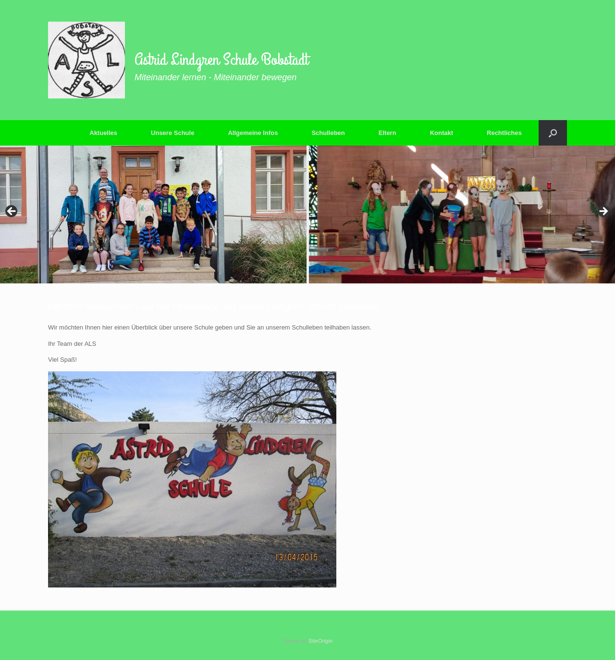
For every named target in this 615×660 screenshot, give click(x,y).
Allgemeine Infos (253, 132)
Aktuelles (103, 132)
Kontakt (441, 132)
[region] (307, 214)
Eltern (387, 132)
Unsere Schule (172, 132)
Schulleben (327, 132)
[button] (553, 133)
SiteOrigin (320, 641)
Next (603, 212)
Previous (12, 212)
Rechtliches (504, 132)
